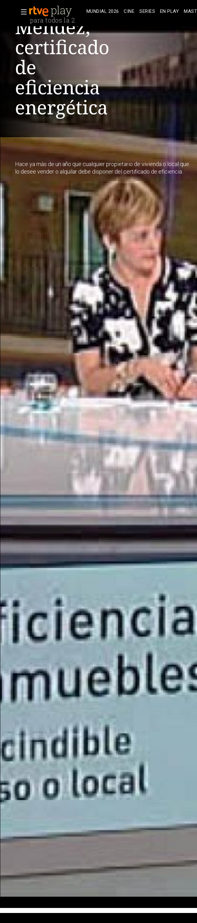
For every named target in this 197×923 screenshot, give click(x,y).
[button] (22, 12)
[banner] (56, 11)
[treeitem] (102, 11)
